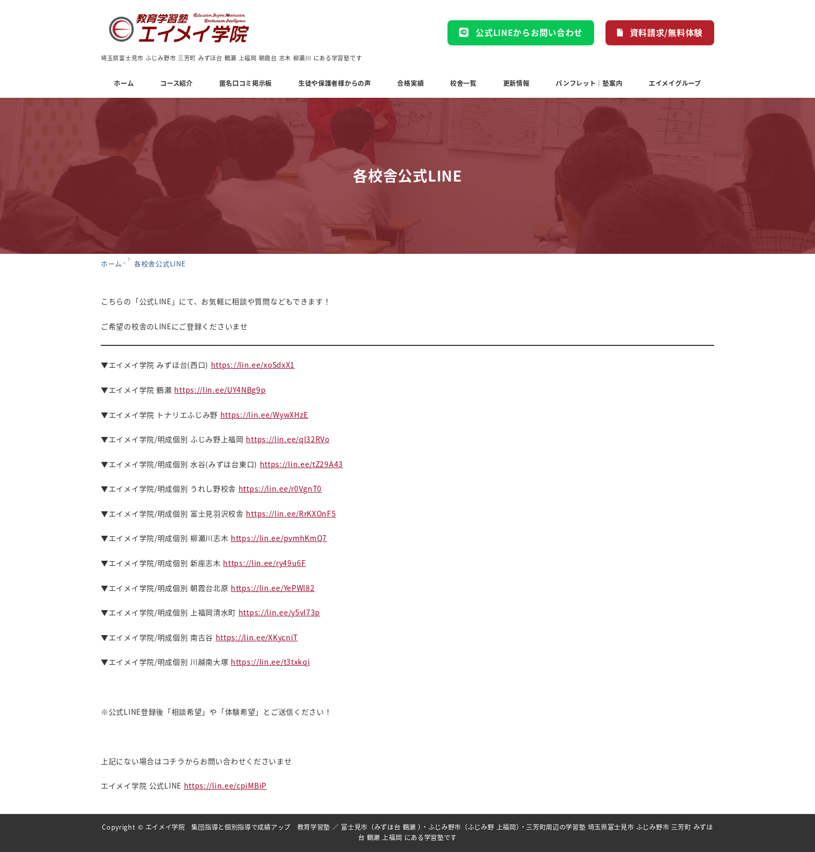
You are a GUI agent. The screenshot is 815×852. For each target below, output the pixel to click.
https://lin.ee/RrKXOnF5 (291, 513)
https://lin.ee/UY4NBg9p (220, 389)
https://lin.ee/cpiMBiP (225, 785)
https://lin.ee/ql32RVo (287, 439)
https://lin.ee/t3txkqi (270, 661)
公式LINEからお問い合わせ (521, 32)
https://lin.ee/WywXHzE (264, 414)
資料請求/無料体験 (660, 32)
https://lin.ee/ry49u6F (264, 563)
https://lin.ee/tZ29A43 (301, 464)
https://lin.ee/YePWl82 (272, 588)
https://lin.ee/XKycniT (257, 637)
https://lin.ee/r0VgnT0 (280, 488)
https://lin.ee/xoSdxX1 (253, 364)
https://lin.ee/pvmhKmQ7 (279, 538)
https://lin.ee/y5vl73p (279, 612)
